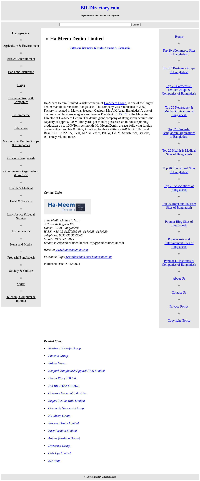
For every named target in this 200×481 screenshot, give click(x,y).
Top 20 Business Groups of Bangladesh (179, 70)
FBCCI (122, 114)
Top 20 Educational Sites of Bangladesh (179, 170)
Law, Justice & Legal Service (21, 216)
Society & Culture (21, 270)
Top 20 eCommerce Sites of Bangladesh (179, 52)
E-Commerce (21, 115)
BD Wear (54, 460)
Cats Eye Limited (59, 453)
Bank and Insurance (21, 72)
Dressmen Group (59, 445)
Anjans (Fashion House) (64, 438)
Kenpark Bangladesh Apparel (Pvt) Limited (76, 370)
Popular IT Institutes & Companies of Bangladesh (179, 262)
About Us (179, 278)
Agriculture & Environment (21, 45)
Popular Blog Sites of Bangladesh (179, 223)
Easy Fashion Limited (62, 430)
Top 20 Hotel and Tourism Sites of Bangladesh (179, 205)
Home (179, 36)
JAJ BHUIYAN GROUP (63, 385)
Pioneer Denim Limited (63, 423)
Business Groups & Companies (21, 100)
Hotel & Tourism (21, 201)
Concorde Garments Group (66, 408)
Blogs (21, 85)
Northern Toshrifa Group (64, 348)
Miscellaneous (21, 231)
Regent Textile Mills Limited (66, 400)
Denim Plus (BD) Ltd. (62, 378)
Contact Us (179, 292)
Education (21, 128)
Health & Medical (21, 188)
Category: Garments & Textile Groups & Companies (100, 47)
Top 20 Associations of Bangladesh (179, 187)
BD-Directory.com (99, 7)
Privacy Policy (179, 306)
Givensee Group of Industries (67, 393)
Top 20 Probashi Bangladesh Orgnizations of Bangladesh (179, 132)
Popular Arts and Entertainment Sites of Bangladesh (179, 242)
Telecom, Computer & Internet (20, 298)
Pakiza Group (57, 363)
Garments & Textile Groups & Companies (21, 143)
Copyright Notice (179, 320)
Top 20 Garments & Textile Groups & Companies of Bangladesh (179, 89)
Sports (21, 284)
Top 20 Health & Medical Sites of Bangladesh (179, 152)
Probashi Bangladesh (21, 257)
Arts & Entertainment (21, 58)
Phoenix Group (58, 355)
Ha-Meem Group (115, 103)
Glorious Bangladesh (21, 158)
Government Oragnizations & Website (21, 173)
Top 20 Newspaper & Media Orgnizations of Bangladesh (179, 111)
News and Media (21, 244)
